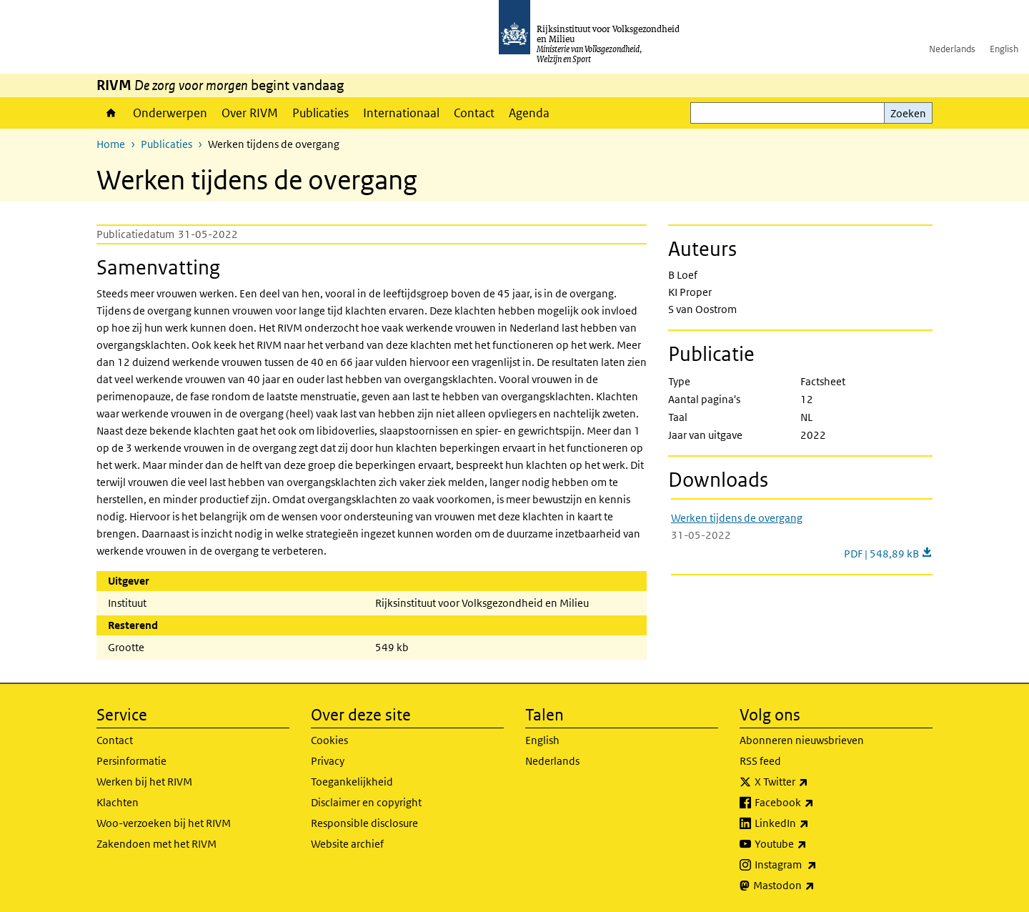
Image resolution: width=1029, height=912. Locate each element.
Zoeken (908, 113)
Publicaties (320, 113)
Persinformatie (131, 761)
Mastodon (815, 885)
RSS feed (760, 761)
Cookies (329, 740)
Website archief (347, 844)
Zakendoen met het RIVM (156, 844)
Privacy (327, 761)
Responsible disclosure (364, 823)
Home (111, 113)
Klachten (117, 802)
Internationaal (401, 113)
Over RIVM (250, 113)
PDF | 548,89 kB (888, 553)
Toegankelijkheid (352, 781)
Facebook (816, 802)
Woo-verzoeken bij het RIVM (163, 823)
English (1004, 49)
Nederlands (952, 49)
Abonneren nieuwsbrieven (802, 740)
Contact (474, 113)
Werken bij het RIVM (144, 781)
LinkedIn (813, 823)
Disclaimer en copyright (366, 802)
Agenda (529, 113)
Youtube (812, 844)
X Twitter (813, 781)
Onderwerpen (170, 113)
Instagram (817, 864)
